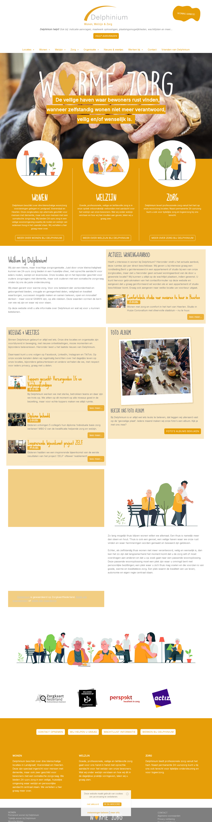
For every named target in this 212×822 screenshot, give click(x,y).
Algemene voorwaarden (169, 816)
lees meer (194, 316)
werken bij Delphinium (158, 731)
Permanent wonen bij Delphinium (23, 815)
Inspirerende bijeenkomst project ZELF (55, 443)
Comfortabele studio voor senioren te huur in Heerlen (163, 297)
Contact (152, 49)
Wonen (44, 49)
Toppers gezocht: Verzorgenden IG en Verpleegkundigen (54, 382)
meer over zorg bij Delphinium (172, 237)
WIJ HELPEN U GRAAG (83, 731)
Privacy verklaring (166, 819)
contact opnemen (50, 731)
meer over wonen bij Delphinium (39, 237)
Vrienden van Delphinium (176, 49)
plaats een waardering (44, 600)
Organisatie (91, 49)
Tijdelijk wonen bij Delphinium (22, 818)
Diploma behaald (38, 416)
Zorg (75, 49)
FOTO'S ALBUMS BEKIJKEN (182, 431)
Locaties (28, 49)
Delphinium (23, 597)
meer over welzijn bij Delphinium (106, 237)
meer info (115, 812)
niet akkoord (93, 804)
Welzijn (60, 49)
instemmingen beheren (98, 812)
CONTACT (163, 813)
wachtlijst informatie (119, 731)
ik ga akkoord (112, 804)
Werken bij (135, 49)
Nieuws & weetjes (113, 49)
